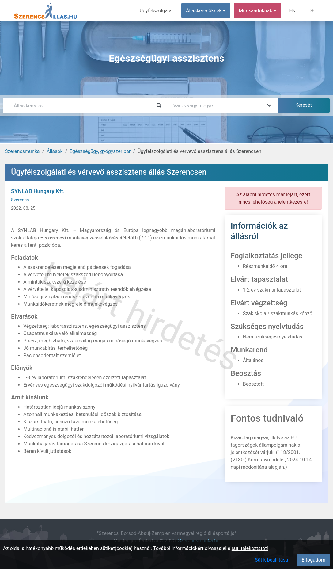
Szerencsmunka (22, 151)
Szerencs (20, 200)
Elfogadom (313, 560)
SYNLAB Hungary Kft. (38, 191)
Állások (54, 151)
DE (311, 10)
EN (292, 10)
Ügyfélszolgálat (156, 10)
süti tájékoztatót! (250, 548)
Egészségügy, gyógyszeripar (100, 151)
